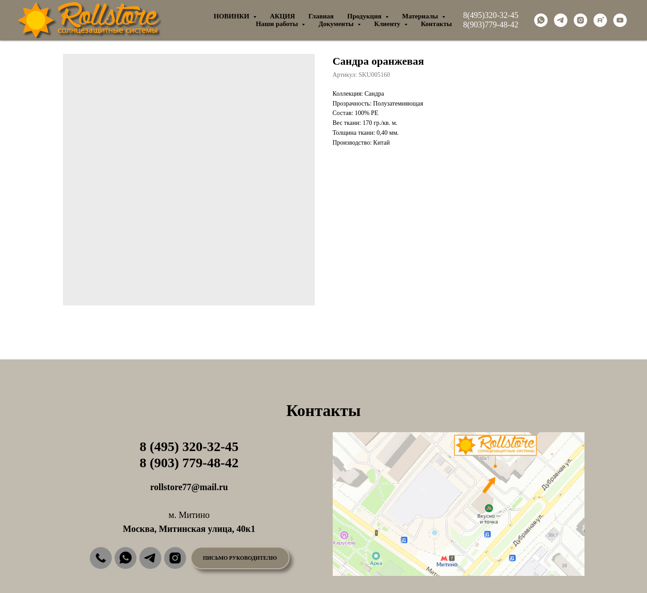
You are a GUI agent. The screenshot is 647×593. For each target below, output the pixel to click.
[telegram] (560, 20)
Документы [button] (336, 23)
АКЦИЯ (282, 16)
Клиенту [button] (388, 23)
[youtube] (620, 20)
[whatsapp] (541, 20)
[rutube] (600, 20)
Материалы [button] (421, 16)
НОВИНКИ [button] (232, 16)
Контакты (436, 23)
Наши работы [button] (278, 23)
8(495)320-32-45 (490, 15)
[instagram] (580, 20)
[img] (100, 558)
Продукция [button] (365, 16)
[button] (240, 558)
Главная (321, 16)
